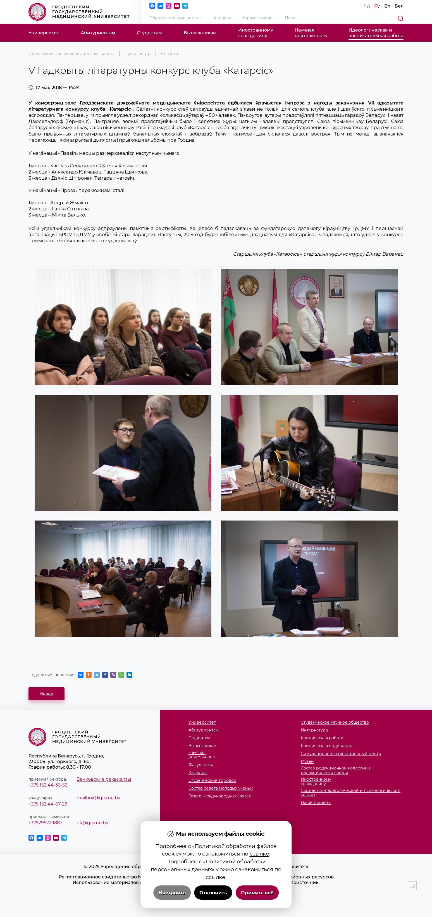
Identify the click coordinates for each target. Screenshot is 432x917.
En (387, 6)
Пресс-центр (137, 53)
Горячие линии (258, 17)
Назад (46, 694)
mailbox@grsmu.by (98, 797)
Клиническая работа (322, 738)
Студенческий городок (212, 780)
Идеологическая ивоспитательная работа (376, 32)
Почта (291, 17)
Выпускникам (200, 32)
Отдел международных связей (220, 796)
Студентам (149, 32)
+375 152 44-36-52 (47, 785)
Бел (399, 6)
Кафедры (197, 773)
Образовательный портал (175, 17)
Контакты (222, 17)
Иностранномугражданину (255, 32)
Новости (169, 53)
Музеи (307, 761)
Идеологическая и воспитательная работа (71, 53)
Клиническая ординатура (327, 746)
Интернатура (314, 730)
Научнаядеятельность (311, 32)
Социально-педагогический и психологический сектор (350, 792)
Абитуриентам (98, 32)
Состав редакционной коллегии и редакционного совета (336, 770)
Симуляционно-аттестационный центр (341, 754)
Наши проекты (316, 802)
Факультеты (200, 765)
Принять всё (257, 892)
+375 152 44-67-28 (47, 804)
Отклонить (213, 892)
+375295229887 (45, 822)
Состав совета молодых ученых (220, 788)
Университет (43, 32)
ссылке (259, 854)
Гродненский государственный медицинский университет (79, 12)
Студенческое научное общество (335, 722)
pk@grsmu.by (92, 822)
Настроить (172, 892)
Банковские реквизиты (104, 779)
